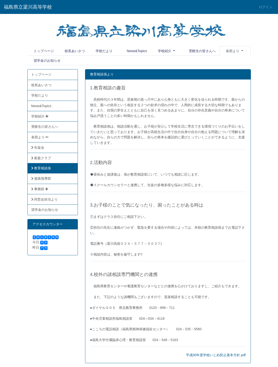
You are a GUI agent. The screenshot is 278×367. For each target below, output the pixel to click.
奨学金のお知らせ (47, 60)
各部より (40, 137)
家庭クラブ (41, 158)
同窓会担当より (44, 199)
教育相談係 (41, 168)
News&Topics (137, 51)
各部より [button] (233, 51)
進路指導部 (41, 178)
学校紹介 (165, 51)
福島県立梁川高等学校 (28, 7)
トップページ (44, 51)
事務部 (39, 189)
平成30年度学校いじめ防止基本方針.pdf (216, 355)
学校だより (104, 51)
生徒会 (37, 147)
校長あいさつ (75, 51)
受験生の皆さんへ (202, 51)
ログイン (265, 7)
